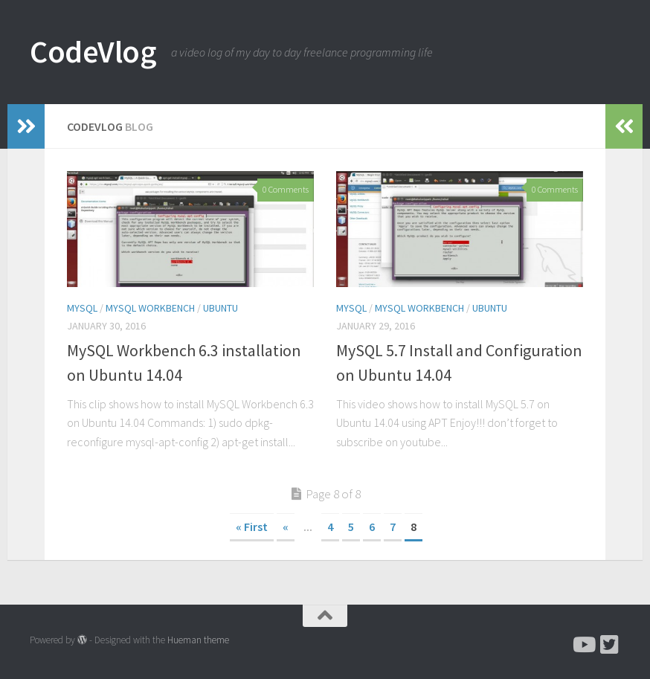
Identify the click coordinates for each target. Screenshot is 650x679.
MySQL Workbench (150, 308)
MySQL (82, 308)
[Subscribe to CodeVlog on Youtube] (583, 644)
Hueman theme (198, 640)
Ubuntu (220, 308)
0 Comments (286, 189)
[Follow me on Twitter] (609, 644)
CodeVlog (93, 51)
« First (252, 526)
